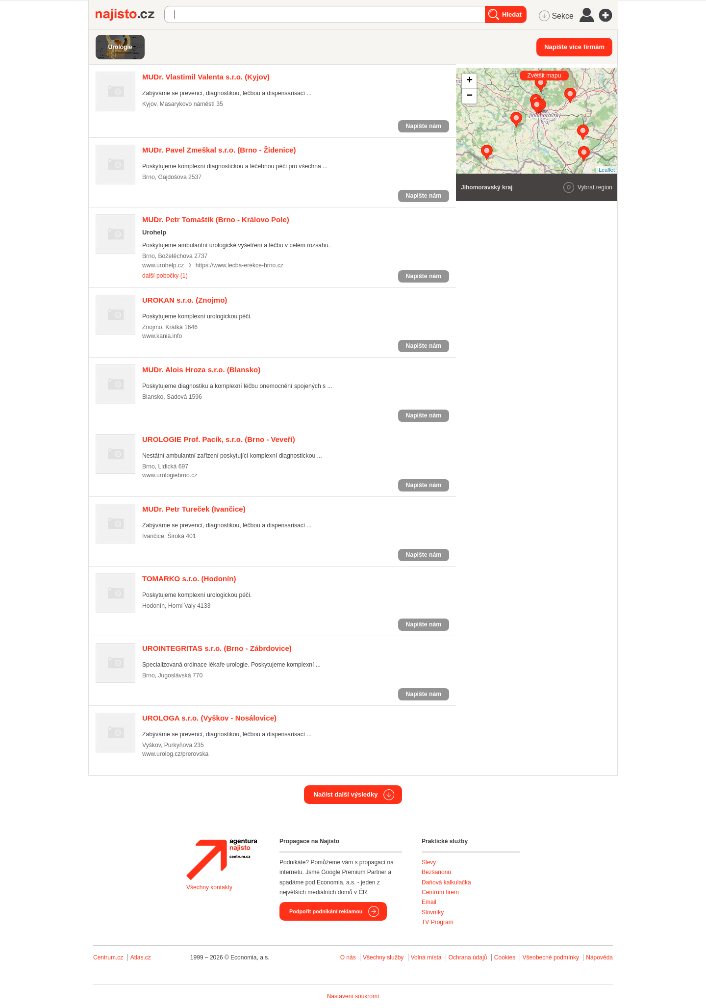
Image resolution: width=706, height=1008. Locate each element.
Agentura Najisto (221, 859)
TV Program (438, 922)
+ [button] (469, 81)
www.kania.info (162, 336)
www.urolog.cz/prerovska (175, 753)
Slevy (429, 862)
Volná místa (426, 957)
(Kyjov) (206, 77)
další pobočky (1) (165, 275)
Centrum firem (440, 892)
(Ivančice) (194, 509)
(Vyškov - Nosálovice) (209, 718)
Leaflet (607, 170)
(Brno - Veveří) (218, 439)
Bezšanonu (436, 872)
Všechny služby (384, 957)
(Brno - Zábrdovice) (217, 648)
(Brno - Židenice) (219, 150)
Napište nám (423, 126)
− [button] (469, 96)
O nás (348, 957)
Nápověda (599, 957)
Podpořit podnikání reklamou (325, 911)
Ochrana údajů (468, 957)
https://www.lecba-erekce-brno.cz (239, 265)
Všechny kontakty (209, 887)
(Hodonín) (189, 578)
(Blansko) (201, 369)
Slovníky (433, 912)
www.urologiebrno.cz (169, 475)
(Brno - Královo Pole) (215, 219)
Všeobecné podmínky (551, 957)
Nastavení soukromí (353, 996)
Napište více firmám (574, 47)
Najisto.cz (130, 14)
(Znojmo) (184, 300)
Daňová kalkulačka (446, 882)
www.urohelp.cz (163, 265)
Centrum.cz (108, 957)
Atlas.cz (140, 957)
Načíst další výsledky (346, 794)
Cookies (504, 957)
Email (429, 902)
